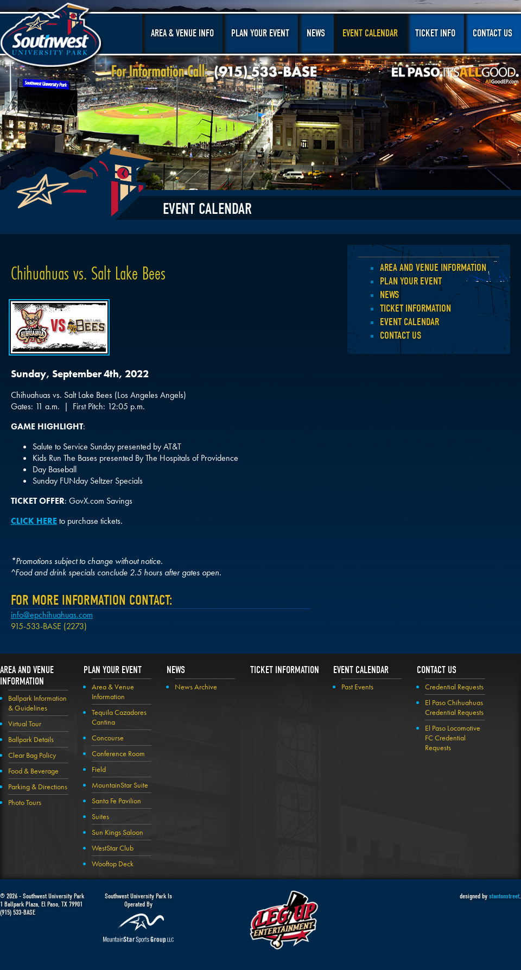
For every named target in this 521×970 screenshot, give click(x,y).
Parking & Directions (37, 786)
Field (99, 769)
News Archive (196, 687)
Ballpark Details (31, 739)
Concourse (108, 738)
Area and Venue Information (433, 268)
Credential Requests (454, 687)
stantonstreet (504, 896)
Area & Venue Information (113, 691)
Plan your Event (411, 281)
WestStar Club (113, 848)
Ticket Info (435, 33)
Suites (100, 816)
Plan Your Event (260, 33)
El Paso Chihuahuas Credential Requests (454, 707)
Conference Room (118, 753)
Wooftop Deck (113, 863)
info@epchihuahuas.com (52, 614)
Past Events (357, 687)
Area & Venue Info (182, 33)
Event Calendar (370, 33)
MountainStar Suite (120, 785)
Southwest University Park (52, 37)
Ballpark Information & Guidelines (37, 703)
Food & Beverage (33, 771)
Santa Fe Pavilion (116, 801)
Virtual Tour (24, 723)
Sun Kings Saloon (117, 832)
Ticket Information (415, 308)
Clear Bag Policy (32, 755)
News (316, 33)
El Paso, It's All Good (455, 75)
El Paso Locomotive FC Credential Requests (452, 737)
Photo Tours (24, 802)
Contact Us (492, 33)
